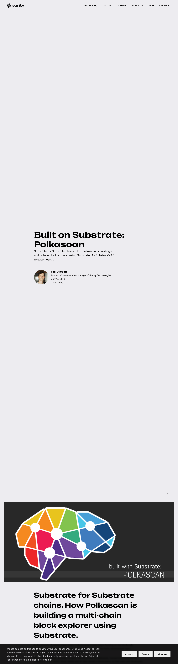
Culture (107, 5)
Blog (151, 5)
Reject (145, 654)
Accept (129, 654)
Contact (164, 5)
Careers (121, 5)
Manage (162, 654)
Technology (90, 5)
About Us (137, 5)
